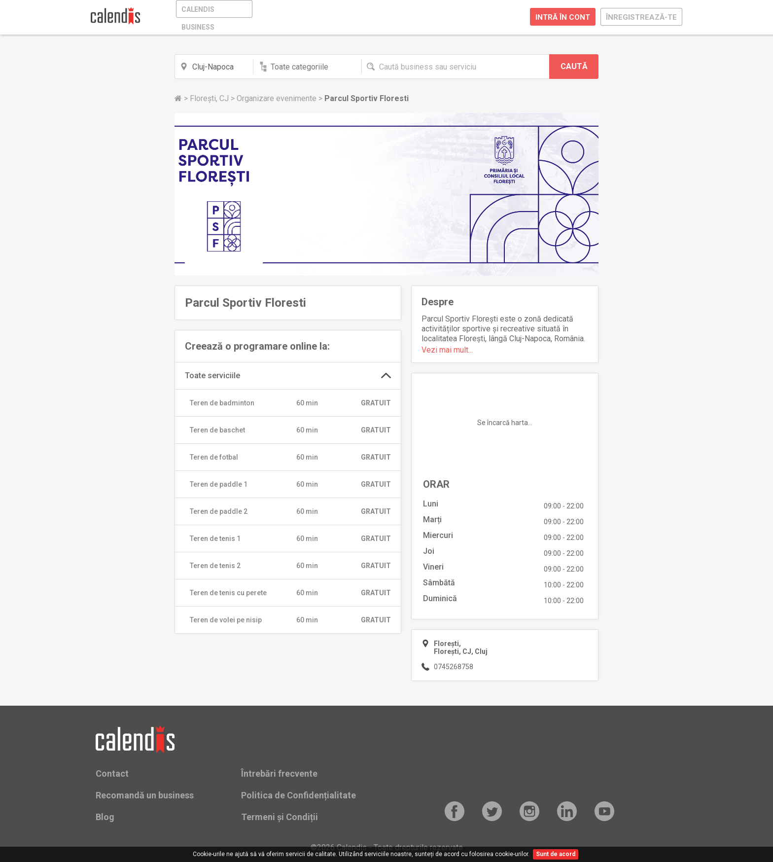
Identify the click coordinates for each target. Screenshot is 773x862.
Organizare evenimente (277, 98)
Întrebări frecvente (279, 773)
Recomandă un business (145, 795)
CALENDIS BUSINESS (197, 11)
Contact (112, 773)
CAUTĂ (574, 66)
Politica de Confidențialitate (298, 795)
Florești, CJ (210, 98)
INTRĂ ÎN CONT (562, 17)
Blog (105, 817)
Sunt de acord (555, 854)
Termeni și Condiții (279, 817)
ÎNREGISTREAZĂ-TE (641, 17)
